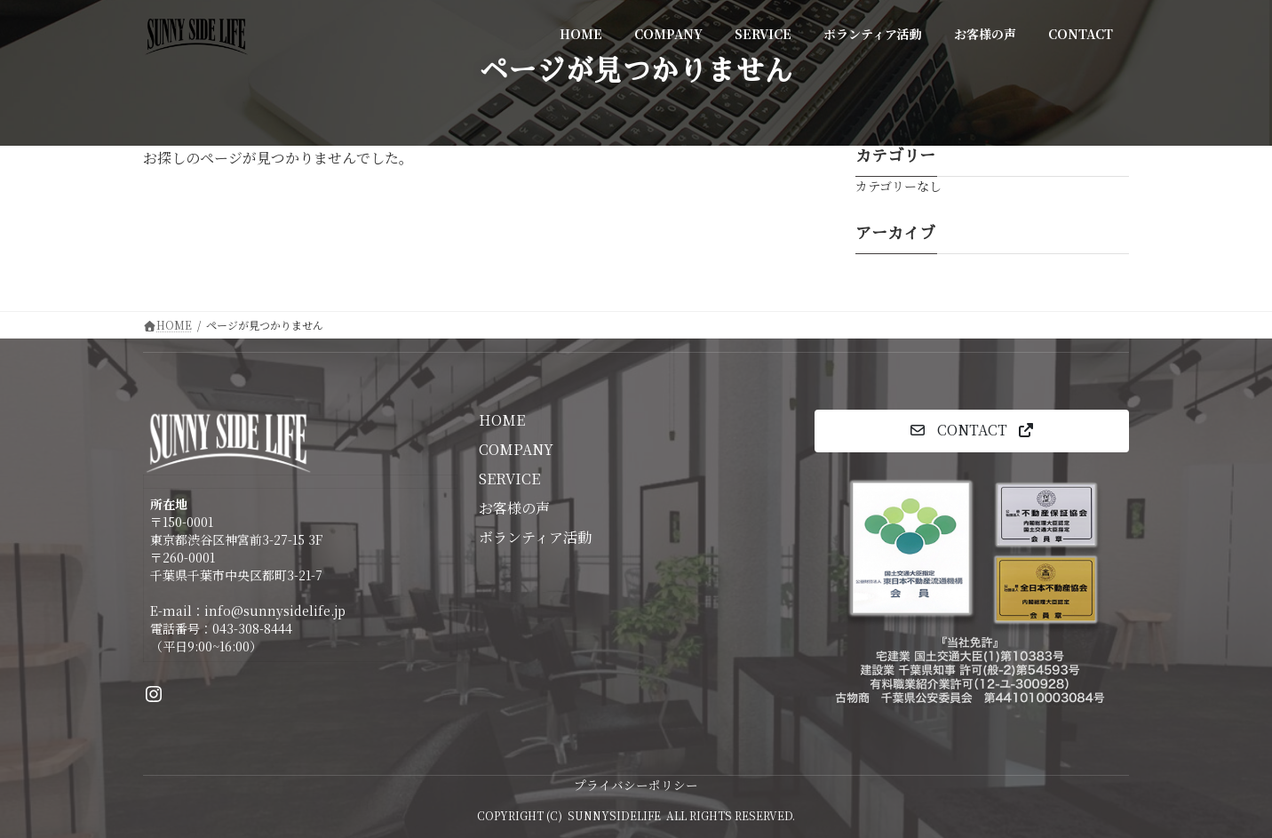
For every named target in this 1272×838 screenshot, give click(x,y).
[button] (972, 430)
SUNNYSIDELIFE (614, 815)
